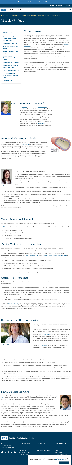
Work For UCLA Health (42, 448)
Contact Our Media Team (61, 454)
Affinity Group (58, 452)
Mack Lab (24, 107)
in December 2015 (32, 255)
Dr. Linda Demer (46, 334)
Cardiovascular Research (29, 15)
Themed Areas (16, 15)
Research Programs (43, 15)
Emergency (58, 456)
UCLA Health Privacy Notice (48, 461)
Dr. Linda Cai (16, 155)
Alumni (56, 450)
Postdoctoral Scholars (24, 452)
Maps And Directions (60, 448)
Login (58, 461)
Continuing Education (24, 454)
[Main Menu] (70, 10)
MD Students (22, 445)
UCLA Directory (59, 445)
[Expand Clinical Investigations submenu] (18, 70)
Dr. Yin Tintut (43, 345)
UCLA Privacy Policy (35, 461)
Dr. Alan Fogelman (13, 303)
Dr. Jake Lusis (5, 226)
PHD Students (22, 450)
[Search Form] (67, 5)
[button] (59, 5)
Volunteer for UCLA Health (43, 450)
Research (7, 15)
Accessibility (26, 461)
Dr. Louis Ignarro (24, 144)
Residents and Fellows (24, 448)
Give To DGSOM (41, 445)
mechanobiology (42, 107)
